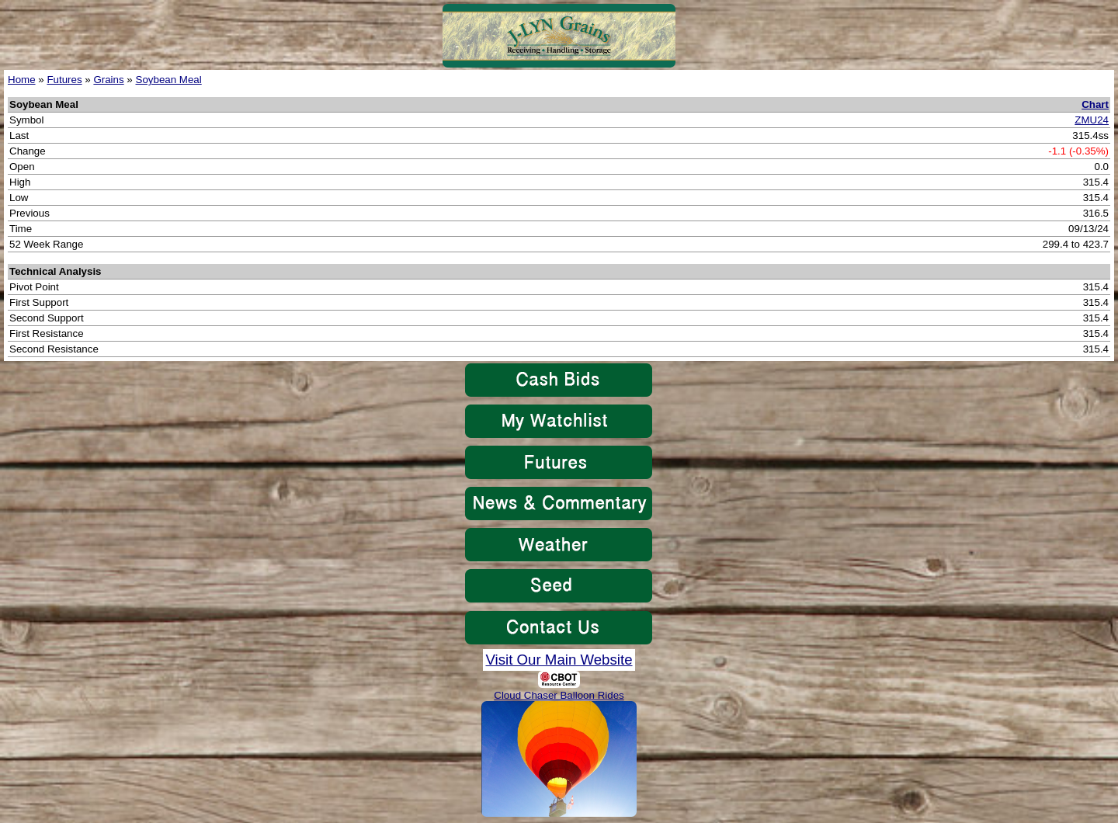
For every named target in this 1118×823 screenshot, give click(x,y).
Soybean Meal (169, 79)
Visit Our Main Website (558, 659)
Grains (108, 79)
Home (22, 79)
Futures (64, 79)
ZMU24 (1092, 120)
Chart (1095, 104)
